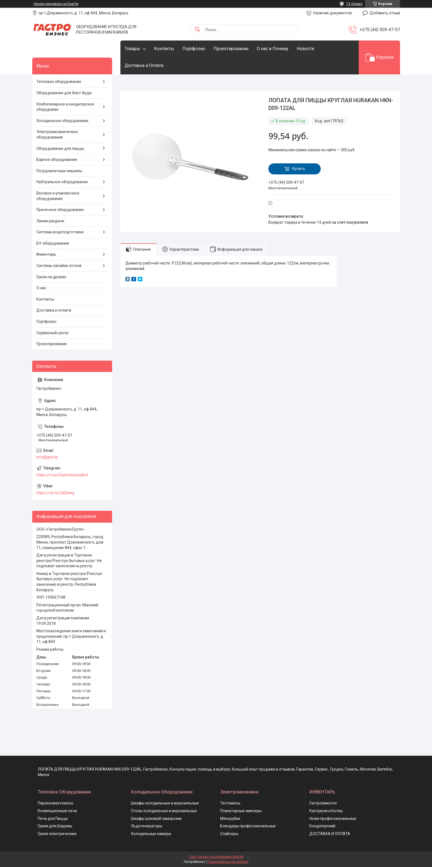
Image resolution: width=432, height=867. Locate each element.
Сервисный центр (52, 333)
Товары (132, 48)
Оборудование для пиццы (60, 148)
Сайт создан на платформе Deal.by (216, 857)
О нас (41, 288)
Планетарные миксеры (241, 811)
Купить (298, 168)
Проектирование (231, 48)
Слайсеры (229, 833)
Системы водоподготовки (59, 232)
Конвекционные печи (57, 811)
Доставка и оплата (53, 310)
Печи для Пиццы (53, 818)
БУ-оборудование (52, 243)
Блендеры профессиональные (248, 826)
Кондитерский (322, 826)
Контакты (164, 48)
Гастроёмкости (323, 803)
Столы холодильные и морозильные (164, 811)
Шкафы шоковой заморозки (156, 818)
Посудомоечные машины (59, 171)
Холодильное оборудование (62, 120)
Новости (305, 48)
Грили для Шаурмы (55, 826)
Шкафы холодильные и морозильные (165, 803)
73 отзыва (354, 4)
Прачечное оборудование (60, 209)
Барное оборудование (56, 159)
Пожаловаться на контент (228, 862)
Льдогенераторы (146, 826)
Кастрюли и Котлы (326, 811)
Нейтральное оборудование (62, 182)
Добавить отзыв (385, 13)
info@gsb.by (47, 457)
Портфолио (193, 48)
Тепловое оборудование (58, 81)
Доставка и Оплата (144, 65)
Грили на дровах (51, 277)
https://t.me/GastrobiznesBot (62, 475)
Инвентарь (46, 254)
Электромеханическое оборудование (57, 134)
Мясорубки (230, 818)
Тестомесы (230, 803)
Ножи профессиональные (332, 818)
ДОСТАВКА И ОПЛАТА (329, 833)
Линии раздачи (50, 221)
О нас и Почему (272, 48)
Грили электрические (57, 833)
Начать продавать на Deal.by (56, 4)
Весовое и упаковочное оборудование (57, 196)
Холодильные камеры (151, 833)
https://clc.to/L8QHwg (55, 493)
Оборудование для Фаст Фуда (63, 93)
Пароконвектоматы (55, 803)
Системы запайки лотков (59, 265)
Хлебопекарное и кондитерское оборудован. (65, 107)
